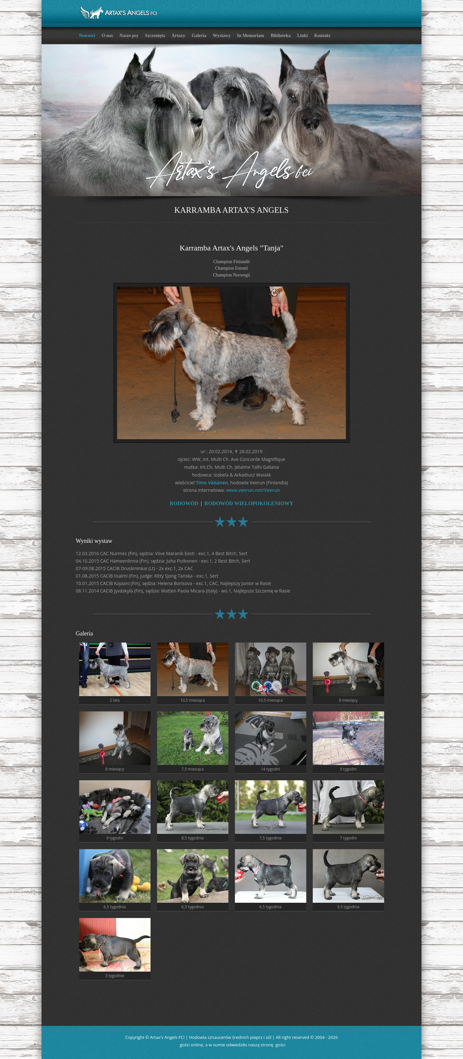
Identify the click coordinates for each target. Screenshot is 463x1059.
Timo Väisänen (212, 481)
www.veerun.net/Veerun (253, 489)
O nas (107, 35)
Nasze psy (129, 35)
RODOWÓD (184, 502)
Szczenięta (155, 35)
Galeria (199, 35)
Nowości (87, 35)
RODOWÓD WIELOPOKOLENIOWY (248, 502)
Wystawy (222, 35)
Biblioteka (280, 35)
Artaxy (178, 35)
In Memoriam (250, 35)
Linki (302, 35)
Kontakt (322, 35)
